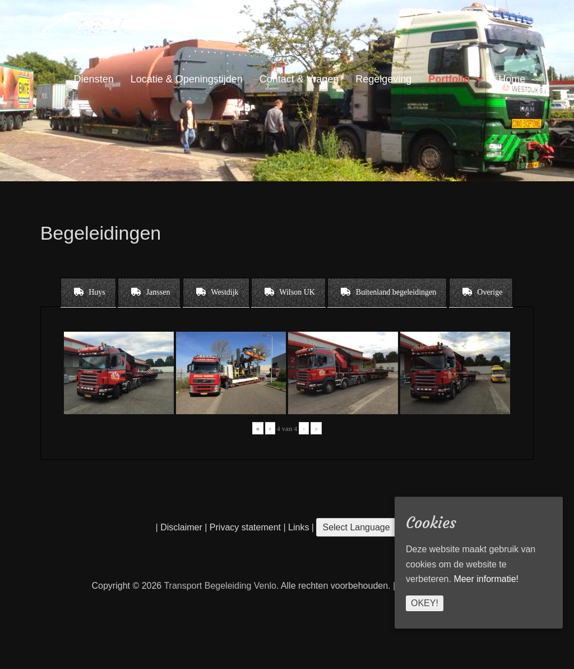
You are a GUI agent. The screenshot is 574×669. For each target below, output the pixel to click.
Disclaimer (181, 527)
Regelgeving (383, 79)
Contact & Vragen (299, 79)
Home (511, 79)
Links (297, 527)
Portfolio (449, 79)
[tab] (88, 292)
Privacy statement (245, 527)
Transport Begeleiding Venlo (220, 585)
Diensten (94, 79)
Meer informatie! (486, 579)
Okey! (424, 603)
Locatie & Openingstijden (187, 79)
